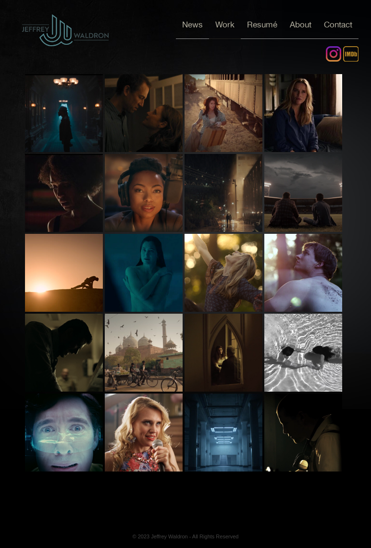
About (300, 24)
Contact (338, 24)
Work (225, 24)
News (192, 24)
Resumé (262, 24)
